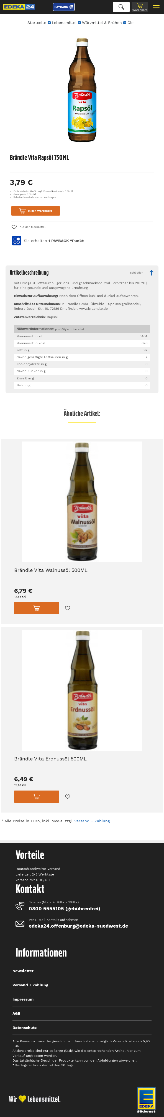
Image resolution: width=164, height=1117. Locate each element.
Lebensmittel (64, 22)
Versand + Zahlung (92, 821)
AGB (16, 1013)
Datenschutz (24, 1027)
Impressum (23, 999)
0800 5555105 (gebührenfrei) (64, 908)
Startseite (36, 22)
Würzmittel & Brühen (102, 22)
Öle (130, 22)
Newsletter (23, 971)
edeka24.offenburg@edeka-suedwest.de (78, 926)
